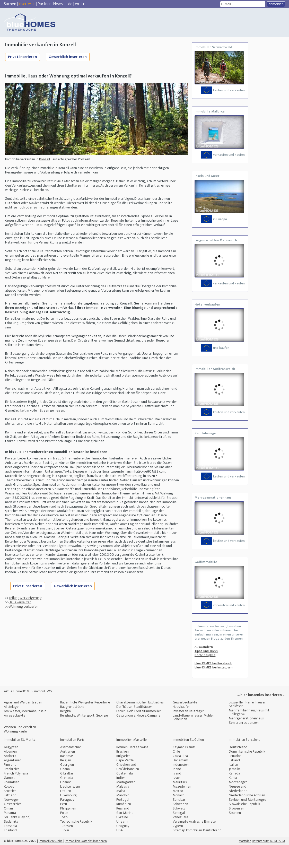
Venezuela (180, 817)
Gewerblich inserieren (68, 57)
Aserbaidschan (71, 747)
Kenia (233, 778)
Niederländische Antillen (247, 795)
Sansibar (179, 800)
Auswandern (204, 647)
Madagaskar (125, 782)
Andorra (10, 756)
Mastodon (245, 840)
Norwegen (12, 800)
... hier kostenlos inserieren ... (261, 695)
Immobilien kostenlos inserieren (86, 840)
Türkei (64, 830)
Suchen (10, 4)
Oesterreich (12, 804)
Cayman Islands (184, 747)
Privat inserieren (22, 57)
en (77, 4)
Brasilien (122, 751)
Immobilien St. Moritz (20, 740)
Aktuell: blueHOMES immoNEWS (28, 691)
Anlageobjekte (14, 715)
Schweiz (179, 808)
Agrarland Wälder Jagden (23, 702)
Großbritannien (127, 769)
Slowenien (236, 808)
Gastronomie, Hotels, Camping (138, 715)
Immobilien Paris (72, 740)
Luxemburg (68, 795)
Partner (44, 4)
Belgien (65, 760)
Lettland (10, 795)
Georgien (67, 765)
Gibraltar (67, 773)
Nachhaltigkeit (205, 655)
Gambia (9, 778)
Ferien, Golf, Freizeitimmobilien (139, 711)
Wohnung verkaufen (23, 606)
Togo (63, 817)
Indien (121, 778)
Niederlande (238, 791)
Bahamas (67, 756)
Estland (234, 760)
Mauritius (180, 782)
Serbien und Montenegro (247, 800)
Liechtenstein (70, 786)
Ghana (65, 769)
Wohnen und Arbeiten (20, 727)
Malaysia (122, 786)
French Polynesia (16, 773)
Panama (10, 813)
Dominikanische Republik (247, 751)
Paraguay (67, 800)
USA (119, 830)
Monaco (179, 795)
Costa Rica (180, 756)
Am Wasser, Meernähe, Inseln (25, 711)
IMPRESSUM (277, 840)
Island (177, 773)
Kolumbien (11, 782)
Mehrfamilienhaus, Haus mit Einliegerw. (249, 712)
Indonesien (181, 765)
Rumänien (123, 804)
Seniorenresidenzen (244, 723)
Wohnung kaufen (16, 731)
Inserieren (27, 4)
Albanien (10, 751)
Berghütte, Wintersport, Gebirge (84, 715)
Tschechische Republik (76, 821)
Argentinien (12, 760)
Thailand (10, 830)
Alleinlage (11, 707)
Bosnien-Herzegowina (132, 747)
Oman (8, 808)
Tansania (10, 826)
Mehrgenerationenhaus (246, 718)
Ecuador (235, 756)
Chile (176, 751)
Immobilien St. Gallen (188, 740)
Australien (67, 751)
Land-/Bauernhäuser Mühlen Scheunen (194, 717)
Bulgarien (123, 756)
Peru (63, 804)
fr (82, 4)
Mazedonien (182, 786)
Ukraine (122, 817)
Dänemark (180, 760)
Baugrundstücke (72, 707)
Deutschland (238, 747)
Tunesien (66, 826)
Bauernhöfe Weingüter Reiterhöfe (85, 702)
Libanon (66, 782)
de (70, 4)
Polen (64, 813)
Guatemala (124, 773)
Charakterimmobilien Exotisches (139, 702)
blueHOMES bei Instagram (214, 667)
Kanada (234, 773)
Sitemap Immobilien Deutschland (197, 830)
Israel (177, 778)
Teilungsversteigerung (25, 598)
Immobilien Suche (51, 840)
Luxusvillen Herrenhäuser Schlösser (247, 704)
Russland (122, 808)
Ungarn (122, 821)
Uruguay (122, 826)
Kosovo (9, 786)
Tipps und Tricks (206, 651)
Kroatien (10, 791)
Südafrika (11, 821)
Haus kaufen (181, 707)
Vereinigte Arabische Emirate (194, 821)
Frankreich (11, 769)
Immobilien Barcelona (244, 740)
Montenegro (238, 782)
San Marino (124, 813)
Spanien (235, 813)
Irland (177, 769)
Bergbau (66, 711)
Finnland (10, 765)
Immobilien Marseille (131, 740)
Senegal (179, 813)
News (58, 4)
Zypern (178, 826)
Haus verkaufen (20, 602)
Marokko (122, 795)
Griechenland (126, 765)
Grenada (66, 778)
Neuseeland (237, 786)
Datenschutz (260, 840)
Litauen (65, 791)
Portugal (122, 800)
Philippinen (68, 808)
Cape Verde (125, 760)
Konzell (44, 159)
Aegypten (11, 747)
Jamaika (235, 769)
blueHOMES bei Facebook (213, 663)
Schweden (180, 804)
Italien (233, 765)
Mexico (178, 791)
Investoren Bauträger (188, 711)
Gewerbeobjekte (185, 702)
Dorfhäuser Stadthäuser (134, 707)
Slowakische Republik (244, 804)
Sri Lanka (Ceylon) (17, 817)
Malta (120, 791)
